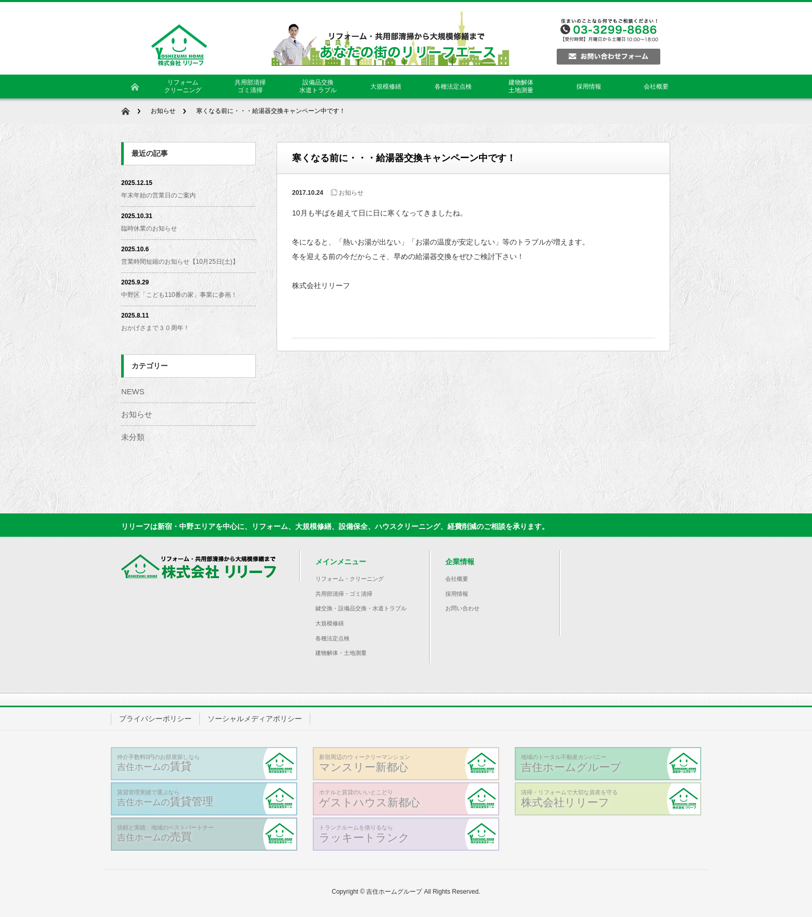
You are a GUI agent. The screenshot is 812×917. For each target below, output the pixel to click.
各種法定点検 (332, 638)
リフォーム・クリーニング (349, 579)
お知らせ (163, 110)
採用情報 (456, 594)
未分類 (132, 437)
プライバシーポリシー (155, 718)
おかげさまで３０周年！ (155, 328)
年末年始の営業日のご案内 (158, 195)
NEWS (132, 391)
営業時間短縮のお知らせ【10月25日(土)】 (180, 261)
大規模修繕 (329, 623)
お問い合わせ (462, 608)
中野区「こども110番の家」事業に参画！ (179, 294)
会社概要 (456, 579)
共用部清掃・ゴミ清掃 (343, 594)
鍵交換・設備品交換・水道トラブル (361, 608)
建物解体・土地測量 (341, 653)
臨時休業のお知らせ (149, 228)
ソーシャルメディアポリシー (255, 718)
